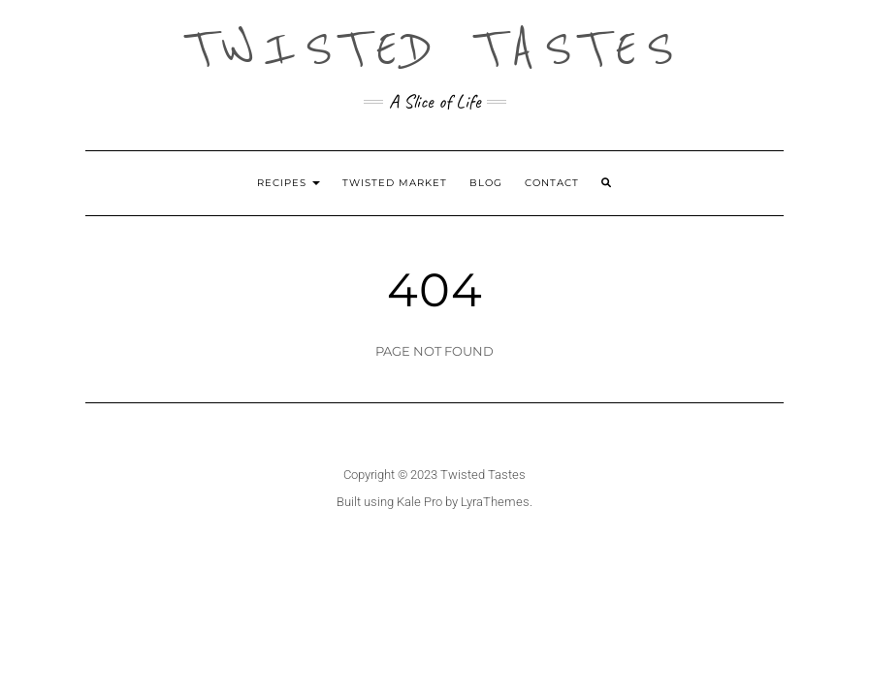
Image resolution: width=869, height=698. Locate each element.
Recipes (288, 182)
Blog (485, 182)
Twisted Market (394, 182)
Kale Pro (419, 501)
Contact (552, 182)
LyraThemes (495, 501)
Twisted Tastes (434, 48)
